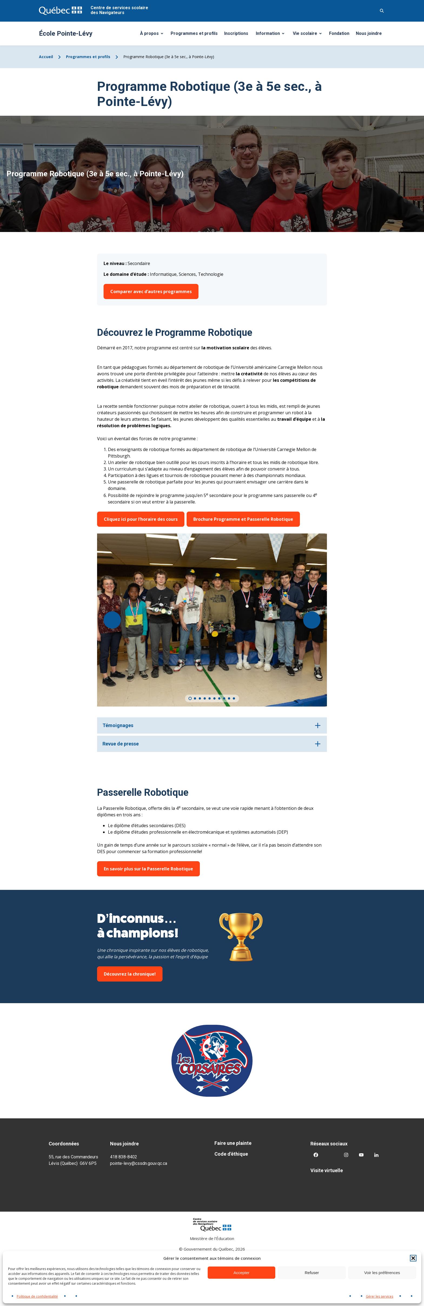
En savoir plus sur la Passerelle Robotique (148, 869)
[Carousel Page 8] (224, 698)
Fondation (339, 33)
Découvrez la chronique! (130, 974)
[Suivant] (311, 620)
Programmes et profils (194, 33)
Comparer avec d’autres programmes (151, 291)
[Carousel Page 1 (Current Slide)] (190, 698)
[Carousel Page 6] (214, 698)
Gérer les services (379, 1296)
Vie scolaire (309, 35)
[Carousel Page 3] (200, 698)
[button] (413, 1258)
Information (272, 35)
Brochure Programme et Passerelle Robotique (243, 519)
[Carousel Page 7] (219, 698)
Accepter (241, 1272)
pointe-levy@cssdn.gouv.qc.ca (138, 1163)
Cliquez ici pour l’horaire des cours (141, 519)
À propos (153, 35)
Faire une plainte (232, 1143)
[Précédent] (112, 620)
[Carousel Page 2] (195, 698)
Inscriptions (236, 33)
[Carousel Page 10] (234, 698)
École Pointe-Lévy (65, 33)
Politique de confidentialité (37, 1296)
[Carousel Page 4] (205, 698)
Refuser (312, 1272)
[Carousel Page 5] (209, 698)
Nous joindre (369, 33)
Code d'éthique (231, 1154)
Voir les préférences (382, 1272)
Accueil (46, 56)
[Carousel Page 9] (229, 698)
